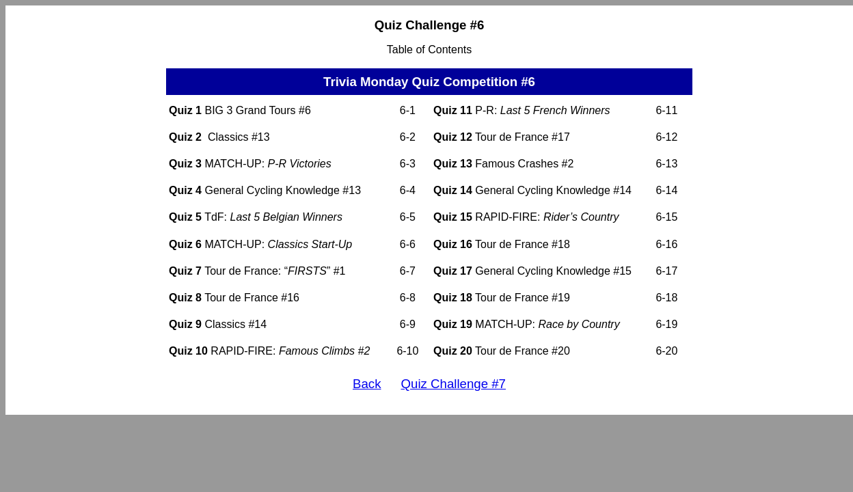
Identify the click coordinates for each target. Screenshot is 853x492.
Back (367, 384)
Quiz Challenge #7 (453, 384)
